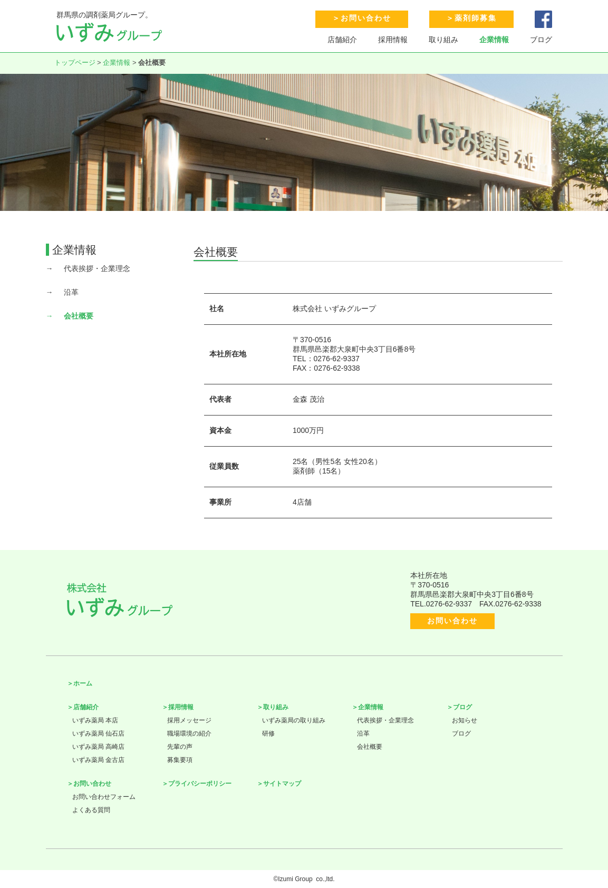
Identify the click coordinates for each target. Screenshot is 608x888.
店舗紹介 (342, 39)
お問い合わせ (366, 18)
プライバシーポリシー (199, 783)
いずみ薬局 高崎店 (98, 746)
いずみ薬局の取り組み (293, 720)
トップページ (74, 62)
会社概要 (78, 316)
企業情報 (494, 39)
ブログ (541, 39)
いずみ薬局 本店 (95, 720)
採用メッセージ (189, 720)
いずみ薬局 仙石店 (98, 733)
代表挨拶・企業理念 (97, 268)
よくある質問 (91, 810)
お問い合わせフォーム (104, 796)
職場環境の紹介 (189, 733)
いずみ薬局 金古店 (98, 760)
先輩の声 (179, 746)
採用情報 (393, 39)
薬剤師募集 (476, 18)
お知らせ (464, 720)
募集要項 (179, 760)
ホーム (82, 683)
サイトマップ (282, 783)
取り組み (443, 39)
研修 (268, 733)
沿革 (71, 292)
